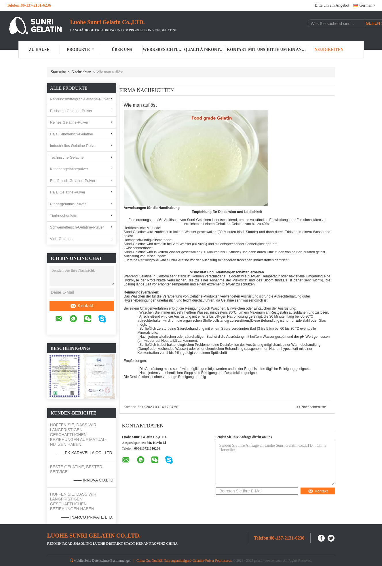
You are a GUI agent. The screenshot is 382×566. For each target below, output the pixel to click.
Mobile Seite (80, 561)
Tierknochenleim (63, 215)
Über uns (122, 49)
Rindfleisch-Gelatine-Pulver (73, 181)
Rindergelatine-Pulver (68, 204)
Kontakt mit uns (246, 49)
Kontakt (81, 305)
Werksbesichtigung (163, 49)
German (367, 5)
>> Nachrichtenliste (311, 407)
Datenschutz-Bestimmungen (111, 561)
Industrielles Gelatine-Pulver (73, 145)
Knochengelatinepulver (69, 169)
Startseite (58, 72)
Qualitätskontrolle (205, 49)
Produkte (80, 49)
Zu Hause (39, 49)
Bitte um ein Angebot (332, 5)
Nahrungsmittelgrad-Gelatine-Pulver (80, 99)
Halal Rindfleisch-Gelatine (71, 134)
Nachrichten (81, 72)
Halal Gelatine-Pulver (67, 192)
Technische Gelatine (67, 157)
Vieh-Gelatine (61, 239)
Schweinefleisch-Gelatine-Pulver (77, 227)
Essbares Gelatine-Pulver (71, 111)
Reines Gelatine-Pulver (69, 122)
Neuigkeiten (328, 49)
